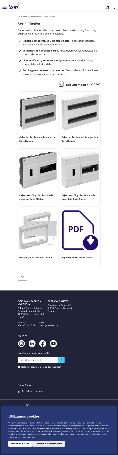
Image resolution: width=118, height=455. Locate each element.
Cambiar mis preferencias (48, 443)
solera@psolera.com (49, 325)
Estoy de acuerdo (20, 443)
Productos (22, 16)
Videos (95, 84)
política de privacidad (50, 367)
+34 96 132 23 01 (26, 325)
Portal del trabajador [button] (32, 391)
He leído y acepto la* (41, 367)
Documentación (72, 85)
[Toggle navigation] (4, 7)
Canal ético (24, 385)
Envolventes (35, 16)
